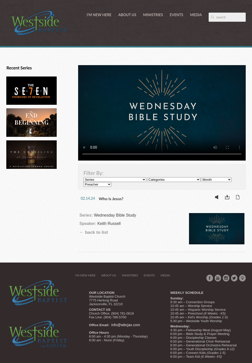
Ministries (153, 15)
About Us (127, 15)
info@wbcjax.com (125, 325)
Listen (218, 198)
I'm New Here (99, 15)
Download (228, 198)
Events (176, 15)
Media (196, 15)
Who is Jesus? (111, 198)
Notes (239, 198)
